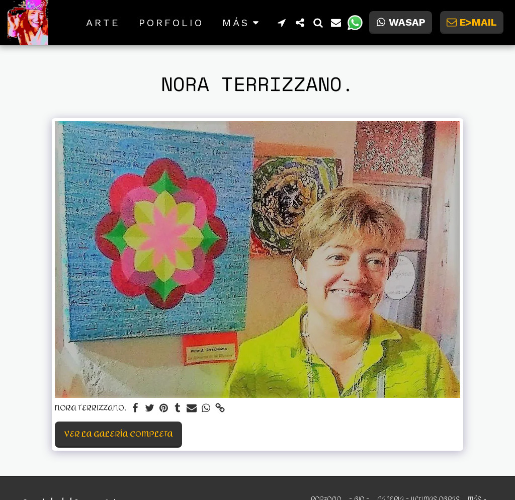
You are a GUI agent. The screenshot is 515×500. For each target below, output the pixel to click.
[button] (281, 23)
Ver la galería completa (118, 434)
